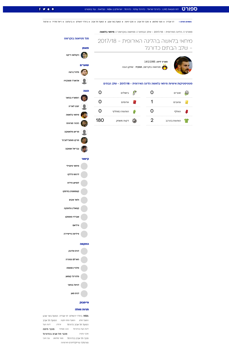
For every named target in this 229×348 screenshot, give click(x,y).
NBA (83, 316)
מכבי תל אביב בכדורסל (75, 339)
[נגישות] (4, 3)
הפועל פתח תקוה (65, 320)
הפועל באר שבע (111, 22)
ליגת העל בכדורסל (78, 329)
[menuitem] (167, 3)
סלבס (139, 3)
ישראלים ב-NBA (111, 9)
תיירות (102, 3)
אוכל (122, 3)
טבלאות (98, 9)
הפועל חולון (81, 320)
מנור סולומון (154, 22)
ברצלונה (65, 22)
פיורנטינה (62, 343)
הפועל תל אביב (94, 22)
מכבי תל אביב (140, 22)
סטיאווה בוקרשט (123, 32)
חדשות (169, 3)
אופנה (79, 3)
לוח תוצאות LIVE (167, 9)
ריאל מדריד (54, 22)
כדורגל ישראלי (150, 9)
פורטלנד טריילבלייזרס (76, 343)
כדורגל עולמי (136, 9)
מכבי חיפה (126, 22)
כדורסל (124, 9)
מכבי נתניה (81, 334)
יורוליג (55, 325)
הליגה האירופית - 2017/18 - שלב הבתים (157, 32)
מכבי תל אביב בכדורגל (52, 334)
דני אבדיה (167, 22)
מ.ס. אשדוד (61, 329)
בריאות (112, 3)
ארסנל (43, 22)
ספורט (159, 3)
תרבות (148, 3)
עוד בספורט (87, 9)
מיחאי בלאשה (104, 32)
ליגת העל (44, 325)
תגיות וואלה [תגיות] (79, 309)
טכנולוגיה (90, 3)
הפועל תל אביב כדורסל (75, 325)
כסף (130, 3)
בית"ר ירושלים (79, 22)
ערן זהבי (43, 338)
